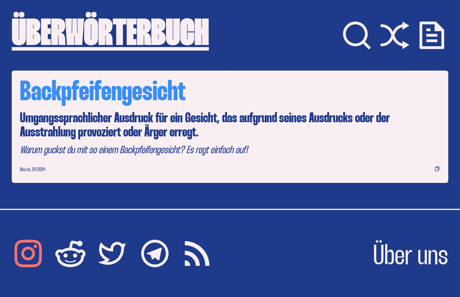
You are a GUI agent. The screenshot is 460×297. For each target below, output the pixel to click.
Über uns (410, 257)
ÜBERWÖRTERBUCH (110, 35)
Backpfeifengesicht (102, 93)
